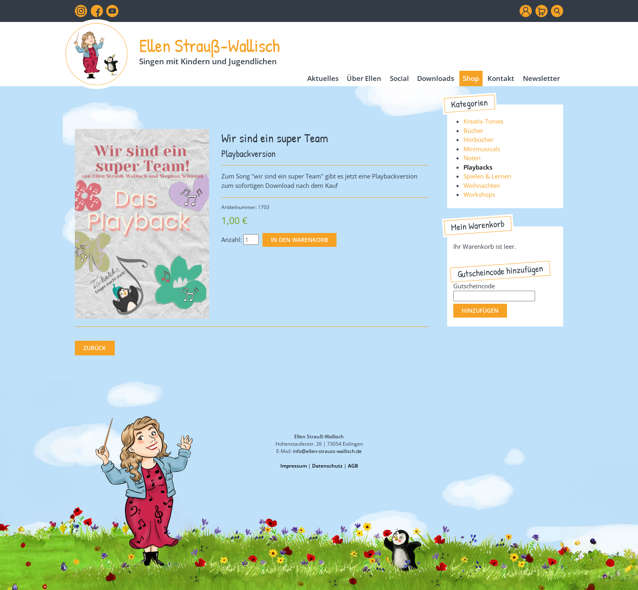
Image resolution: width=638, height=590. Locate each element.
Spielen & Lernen (487, 176)
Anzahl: (231, 239)
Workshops (479, 194)
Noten (472, 158)
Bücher (473, 130)
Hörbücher (478, 139)
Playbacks (477, 167)
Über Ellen (364, 78)
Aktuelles (323, 78)
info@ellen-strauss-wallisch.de (327, 451)
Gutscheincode (474, 286)
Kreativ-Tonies (483, 121)
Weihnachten (481, 185)
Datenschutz (327, 465)
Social (399, 78)
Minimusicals (481, 149)
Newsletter (541, 78)
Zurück (94, 348)
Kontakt (500, 78)
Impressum (293, 465)
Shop (471, 78)
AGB (353, 465)
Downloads (435, 78)
